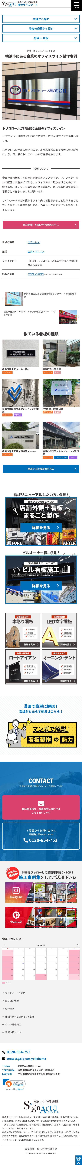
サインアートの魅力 (15, 992)
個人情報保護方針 (47, 1148)
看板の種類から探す (41, 28)
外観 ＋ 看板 (41, 38)
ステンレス (50, 50)
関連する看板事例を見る (41, 469)
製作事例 (9, 1008)
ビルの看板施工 (13, 1024)
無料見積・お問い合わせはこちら (41, 225)
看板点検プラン (13, 1032)
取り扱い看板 (12, 1000)
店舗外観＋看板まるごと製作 (19, 1016)
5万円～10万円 (36, 274)
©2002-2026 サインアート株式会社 (41, 1153)
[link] (14, 1085)
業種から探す (41, 19)
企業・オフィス (34, 50)
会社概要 (30, 1148)
